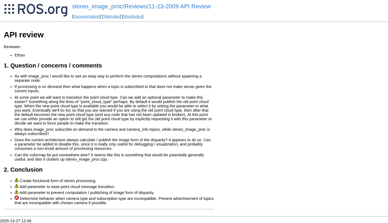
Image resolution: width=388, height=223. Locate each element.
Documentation (86, 16)
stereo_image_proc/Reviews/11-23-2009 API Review (141, 6)
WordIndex (132, 16)
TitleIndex (111, 16)
